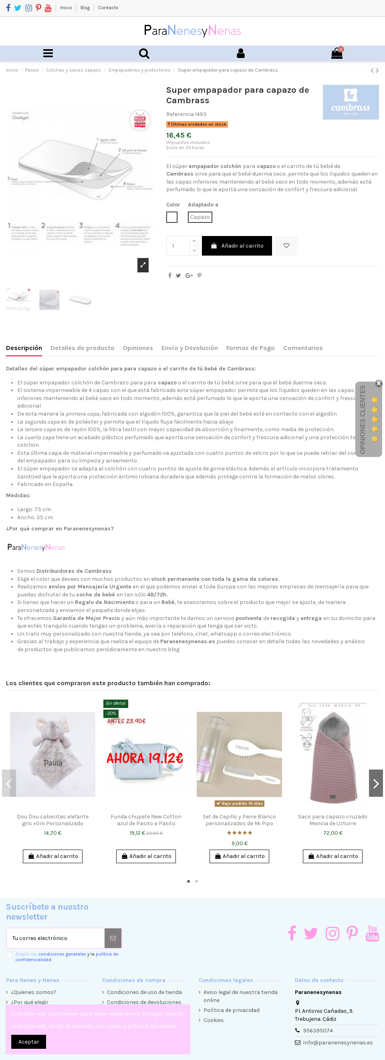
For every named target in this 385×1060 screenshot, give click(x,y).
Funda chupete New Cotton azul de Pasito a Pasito (146, 820)
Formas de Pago (250, 348)
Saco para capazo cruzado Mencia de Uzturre (332, 820)
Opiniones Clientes (362, 419)
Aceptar (28, 1041)
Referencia (180, 114)
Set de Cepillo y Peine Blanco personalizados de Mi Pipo (239, 820)
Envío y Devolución (189, 348)
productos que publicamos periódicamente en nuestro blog (101, 649)
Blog (86, 7)
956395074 (318, 1030)
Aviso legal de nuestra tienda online (241, 996)
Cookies (214, 1020)
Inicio (66, 7)
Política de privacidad (232, 1010)
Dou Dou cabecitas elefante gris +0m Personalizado (53, 820)
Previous (9, 783)
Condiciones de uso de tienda (144, 992)
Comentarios (303, 348)
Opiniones (138, 348)
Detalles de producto (82, 348)
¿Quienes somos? (33, 992)
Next (376, 783)
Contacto (108, 7)
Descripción (24, 348)
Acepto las (66, 957)
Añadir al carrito (237, 245)
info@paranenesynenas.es (338, 1042)
